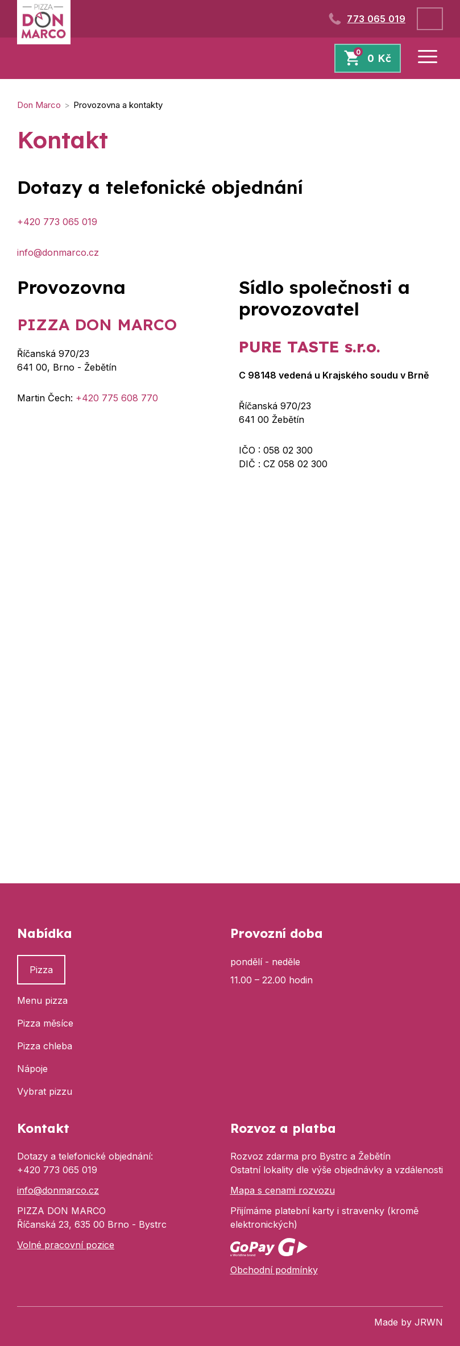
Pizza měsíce (45, 1023)
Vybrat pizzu (44, 1091)
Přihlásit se (430, 18)
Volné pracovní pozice (65, 1245)
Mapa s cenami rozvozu (282, 1190)
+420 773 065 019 (57, 221)
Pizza (41, 969)
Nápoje (32, 1068)
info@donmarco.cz (58, 252)
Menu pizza (42, 1000)
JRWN (429, 1322)
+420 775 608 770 (117, 398)
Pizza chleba (44, 1046)
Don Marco (39, 104)
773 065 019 (376, 18)
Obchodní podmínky (274, 1270)
